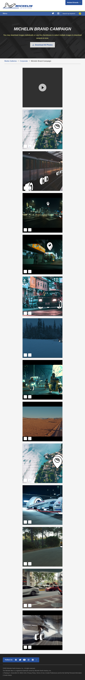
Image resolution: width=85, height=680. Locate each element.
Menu (5, 13)
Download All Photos (44, 45)
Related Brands (72, 2)
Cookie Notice (7, 675)
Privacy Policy (31, 673)
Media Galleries (10, 61)
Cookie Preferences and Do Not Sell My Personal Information (64, 673)
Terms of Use (40, 673)
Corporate (24, 61)
